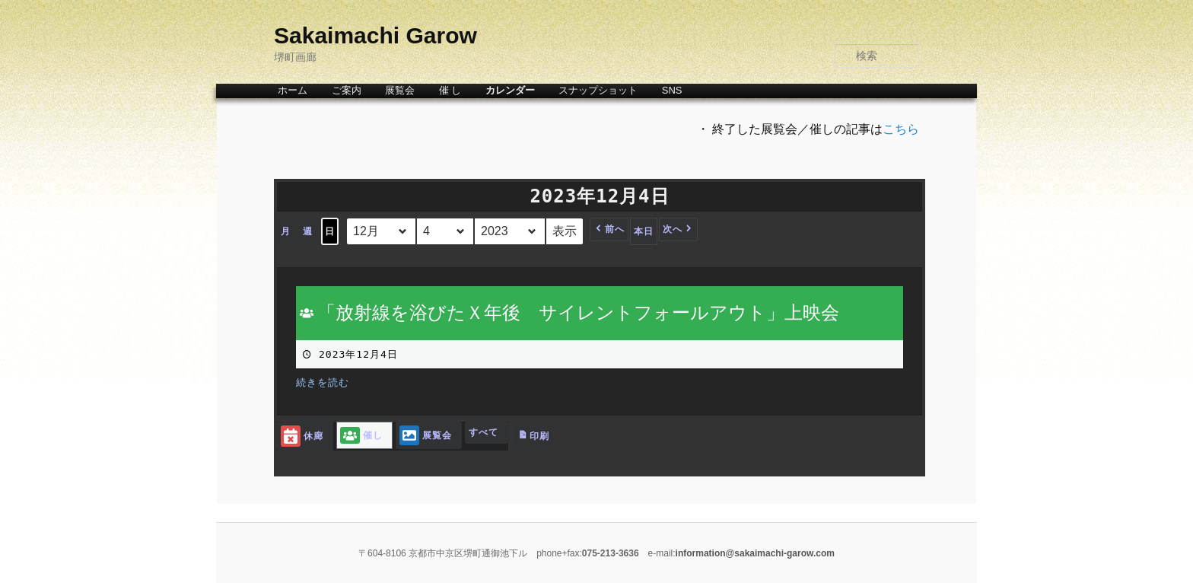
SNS (672, 90)
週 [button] (308, 231)
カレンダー (510, 90)
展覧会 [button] (425, 435)
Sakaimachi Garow (375, 35)
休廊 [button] (302, 436)
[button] (609, 229)
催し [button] (361, 435)
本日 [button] (644, 231)
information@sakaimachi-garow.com (755, 553)
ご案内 (346, 90)
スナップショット (598, 90)
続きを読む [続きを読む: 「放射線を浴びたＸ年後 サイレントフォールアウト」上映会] (322, 382)
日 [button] (330, 231)
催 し (450, 90)
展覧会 (400, 90)
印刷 (533, 439)
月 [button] (286, 231)
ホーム (292, 90)
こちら (901, 129)
